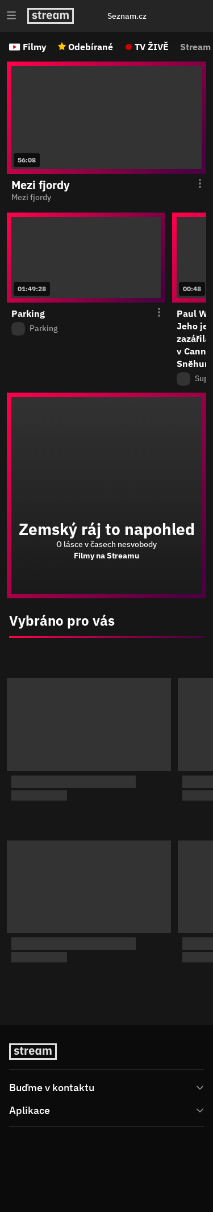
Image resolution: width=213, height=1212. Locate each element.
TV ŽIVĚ (152, 46)
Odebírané (90, 46)
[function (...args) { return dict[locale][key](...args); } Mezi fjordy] (106, 197)
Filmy (35, 46)
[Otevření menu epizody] (193, 184)
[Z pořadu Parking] (86, 329)
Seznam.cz (127, 16)
